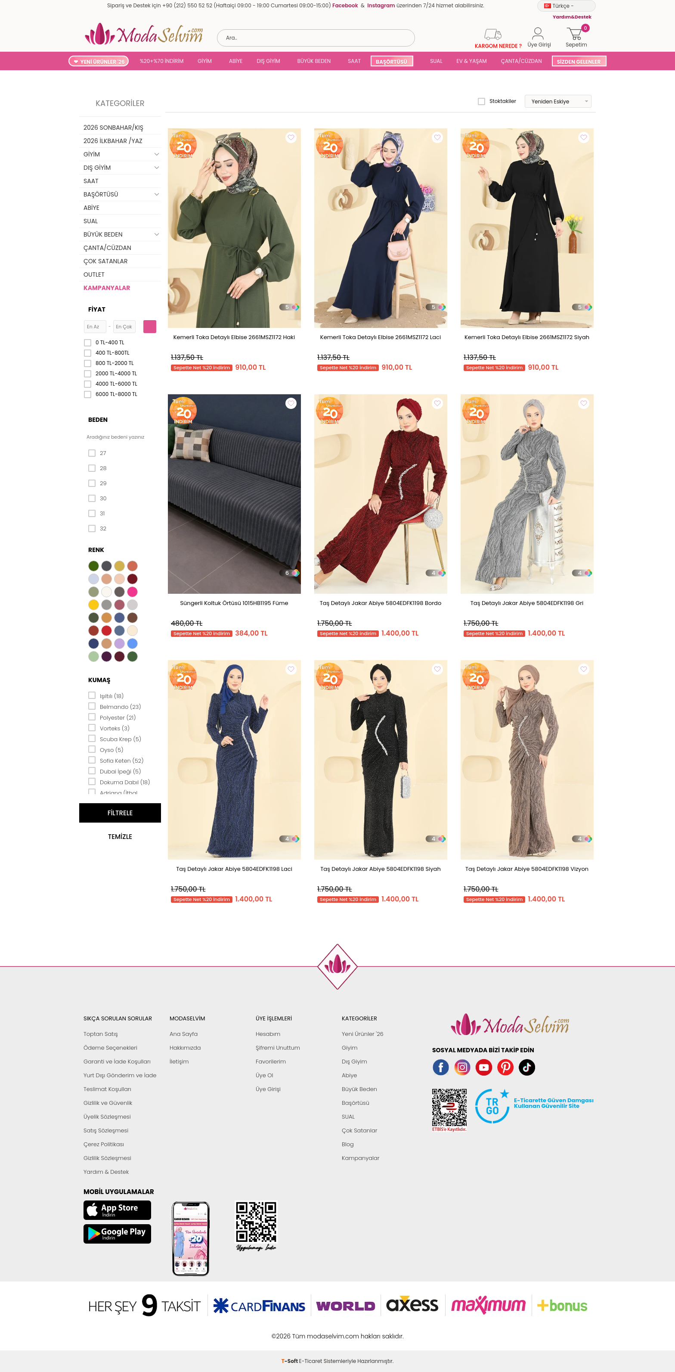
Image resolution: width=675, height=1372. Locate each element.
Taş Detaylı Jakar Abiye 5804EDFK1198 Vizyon (526, 869)
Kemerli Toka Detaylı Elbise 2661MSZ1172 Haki (234, 337)
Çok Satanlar (359, 1130)
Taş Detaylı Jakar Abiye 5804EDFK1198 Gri (527, 603)
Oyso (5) (106, 749)
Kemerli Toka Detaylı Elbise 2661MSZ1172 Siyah (526, 337)
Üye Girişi (268, 1089)
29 (97, 483)
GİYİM (205, 61)
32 (97, 528)
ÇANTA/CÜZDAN (521, 61)
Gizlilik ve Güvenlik (108, 1103)
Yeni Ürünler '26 (363, 1034)
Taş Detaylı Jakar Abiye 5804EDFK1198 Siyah (380, 869)
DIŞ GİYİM (268, 61)
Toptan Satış (101, 1034)
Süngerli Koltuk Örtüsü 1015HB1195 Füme (234, 603)
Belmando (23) (114, 706)
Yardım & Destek (106, 1172)
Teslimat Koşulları (107, 1089)
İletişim (179, 1061)
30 (97, 498)
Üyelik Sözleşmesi (107, 1117)
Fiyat (96, 309)
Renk (96, 550)
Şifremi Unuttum (278, 1048)
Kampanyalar (361, 1158)
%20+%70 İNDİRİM (162, 61)
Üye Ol (264, 1075)
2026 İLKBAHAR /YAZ (113, 141)
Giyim (350, 1048)
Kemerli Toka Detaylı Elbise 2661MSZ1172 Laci (380, 337)
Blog (348, 1144)
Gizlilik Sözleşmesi (107, 1158)
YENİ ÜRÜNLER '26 (103, 61)
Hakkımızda (185, 1048)
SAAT (354, 61)
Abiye (349, 1075)
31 (96, 513)
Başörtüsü (355, 1103)
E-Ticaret (310, 1331)
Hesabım (268, 1034)
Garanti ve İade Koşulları (117, 1061)
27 (97, 453)
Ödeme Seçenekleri (110, 1048)
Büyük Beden (359, 1089)
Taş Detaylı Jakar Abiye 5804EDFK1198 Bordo (380, 603)
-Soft (290, 1331)
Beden (98, 419)
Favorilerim (271, 1061)
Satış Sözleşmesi (106, 1130)
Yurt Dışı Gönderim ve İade (120, 1075)
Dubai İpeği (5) (114, 771)
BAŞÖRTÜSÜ (391, 61)
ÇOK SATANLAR (105, 261)
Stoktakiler (497, 101)
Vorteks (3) (109, 728)
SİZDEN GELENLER (579, 61)
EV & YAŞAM (472, 61)
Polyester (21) (112, 717)
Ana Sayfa (184, 1034)
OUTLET (94, 274)
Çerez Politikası (104, 1144)
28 (97, 468)
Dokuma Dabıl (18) (119, 781)
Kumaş (99, 680)
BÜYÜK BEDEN (314, 61)
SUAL (435, 61)
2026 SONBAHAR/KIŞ (113, 127)
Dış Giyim (354, 1061)
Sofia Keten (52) (116, 760)
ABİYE (236, 61)
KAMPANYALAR (107, 288)
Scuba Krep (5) (114, 738)
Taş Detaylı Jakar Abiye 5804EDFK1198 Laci (234, 869)
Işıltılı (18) (106, 695)
